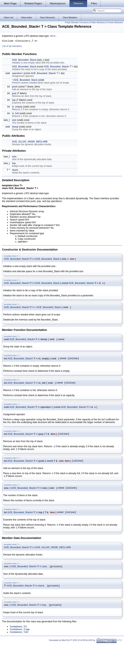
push (15, 87)
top (14, 100)
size (14, 120)
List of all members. (12, 46)
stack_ (15, 170)
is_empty (17, 107)
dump (15, 127)
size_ (15, 157)
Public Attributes (97, 22)
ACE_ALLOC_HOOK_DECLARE (30, 142)
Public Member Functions (77, 22)
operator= (17, 74)
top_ (14, 163)
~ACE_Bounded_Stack (25, 80)
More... (53, 36)
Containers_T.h (18, 631)
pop (14, 94)
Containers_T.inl (19, 636)
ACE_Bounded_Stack (24, 60)
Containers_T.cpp (20, 633)
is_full (15, 114)
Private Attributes (115, 22)
